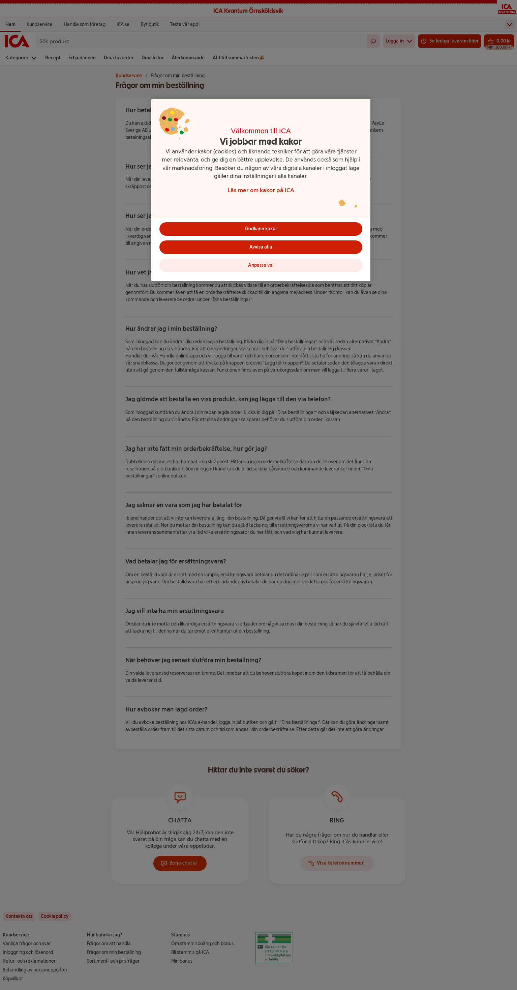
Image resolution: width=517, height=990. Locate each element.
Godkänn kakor (261, 229)
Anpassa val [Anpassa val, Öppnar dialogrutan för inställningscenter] (261, 265)
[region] (260, 190)
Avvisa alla (260, 247)
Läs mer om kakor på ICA (260, 190)
